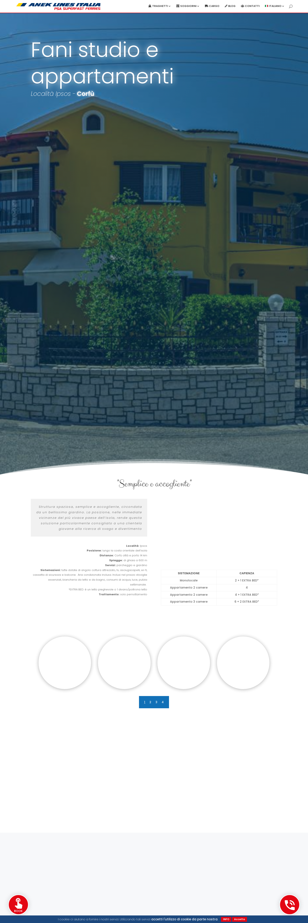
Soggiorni (188, 6)
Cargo (214, 6)
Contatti (252, 6)
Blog (232, 6)
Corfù (85, 94)
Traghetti (160, 6)
